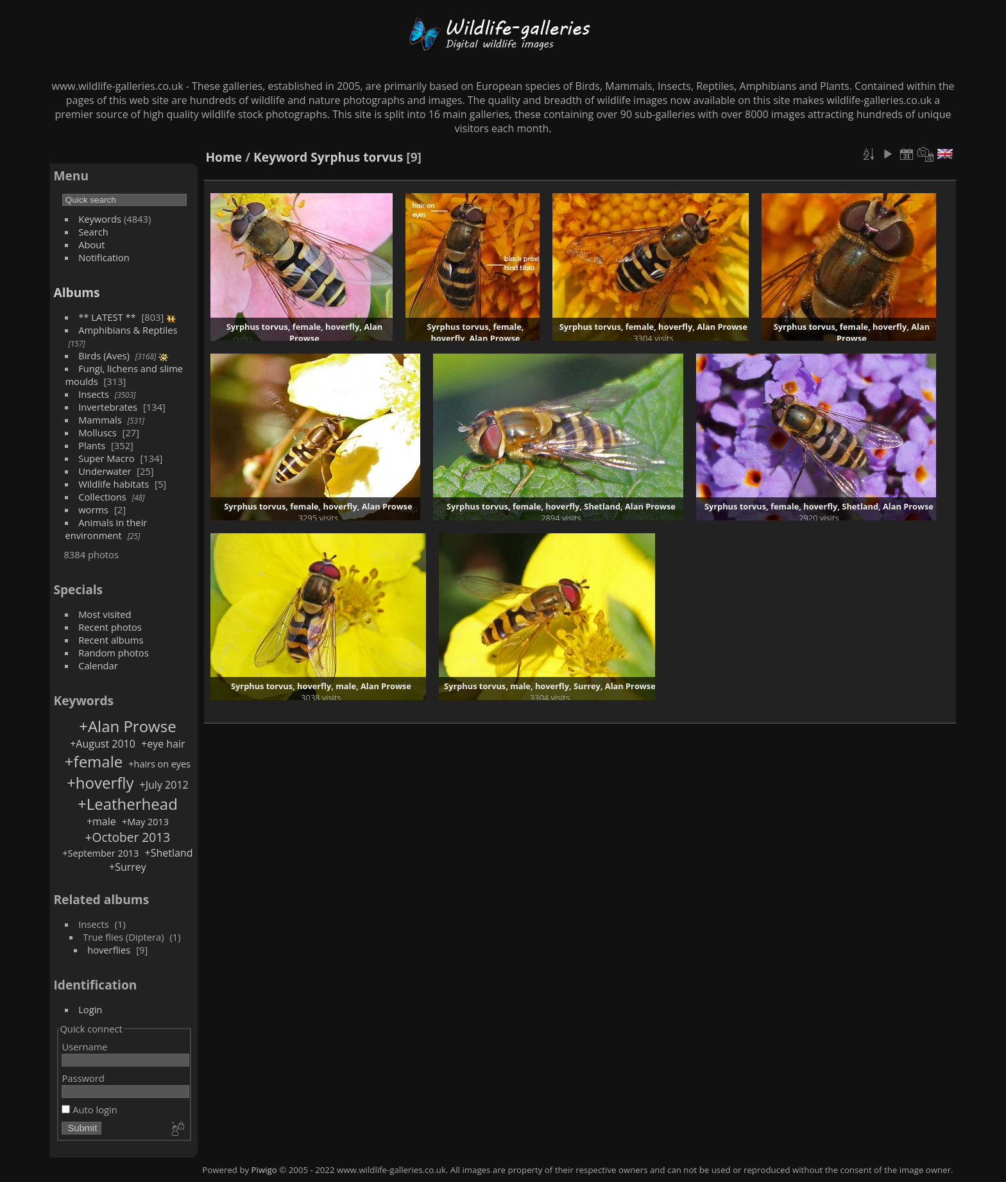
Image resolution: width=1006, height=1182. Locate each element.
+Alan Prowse (127, 726)
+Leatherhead (128, 803)
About (91, 244)
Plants (91, 445)
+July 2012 (164, 785)
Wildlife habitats (113, 483)
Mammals (100, 419)
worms (93, 509)
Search (93, 231)
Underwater (104, 471)
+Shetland (168, 853)
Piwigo (264, 1170)
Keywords (99, 218)
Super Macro (106, 458)
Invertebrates (107, 406)
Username (84, 1046)
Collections (102, 496)
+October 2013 (128, 837)
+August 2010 (102, 744)
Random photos (113, 652)
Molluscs (97, 432)
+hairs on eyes (159, 764)
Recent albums (110, 639)
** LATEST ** (107, 317)
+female (94, 761)
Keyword (280, 157)
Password (83, 1078)
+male (101, 821)
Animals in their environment (106, 529)
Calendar (98, 665)
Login (90, 1009)
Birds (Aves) (104, 355)
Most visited (105, 614)
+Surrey (127, 867)
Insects (93, 394)
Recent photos (110, 627)
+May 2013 (145, 822)
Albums (76, 292)
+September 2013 (100, 853)
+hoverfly (100, 782)
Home (223, 157)
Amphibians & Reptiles (127, 329)
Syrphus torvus (357, 157)
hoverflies (108, 949)
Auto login (89, 1109)
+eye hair (163, 744)
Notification (104, 257)
